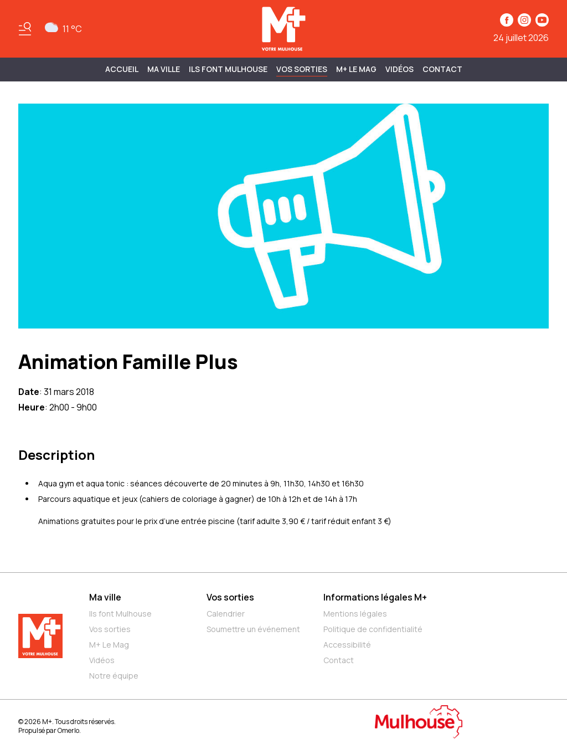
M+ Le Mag (356, 69)
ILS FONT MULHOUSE (228, 69)
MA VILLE (163, 69)
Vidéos (399, 69)
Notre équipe (113, 675)
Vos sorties (301, 69)
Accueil (121, 69)
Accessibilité (347, 644)
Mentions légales (355, 613)
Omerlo (68, 730)
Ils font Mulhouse (120, 613)
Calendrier (226, 613)
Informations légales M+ (375, 597)
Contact (442, 69)
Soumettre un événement (253, 629)
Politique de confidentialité (372, 629)
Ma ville (105, 597)
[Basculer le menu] (25, 28)
